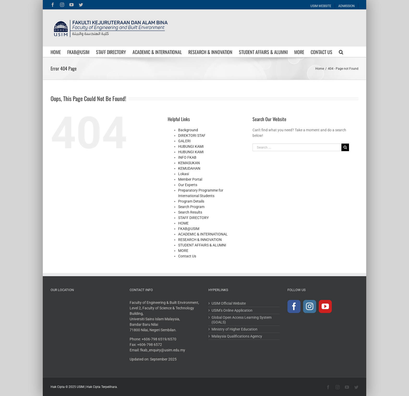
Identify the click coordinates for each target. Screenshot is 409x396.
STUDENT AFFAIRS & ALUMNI (202, 245)
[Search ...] (296, 147)
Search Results (190, 212)
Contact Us (187, 256)
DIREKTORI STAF (192, 135)
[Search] (341, 51)
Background (188, 130)
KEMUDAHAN (189, 168)
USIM (80, 387)
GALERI (184, 141)
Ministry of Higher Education (234, 329)
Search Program (191, 207)
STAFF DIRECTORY (193, 218)
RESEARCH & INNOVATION (200, 240)
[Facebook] (293, 306)
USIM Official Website (229, 303)
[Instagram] (309, 306)
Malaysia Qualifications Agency (237, 336)
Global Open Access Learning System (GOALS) (242, 319)
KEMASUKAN (189, 163)
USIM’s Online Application (232, 310)
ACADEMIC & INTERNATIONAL (203, 234)
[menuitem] (321, 5)
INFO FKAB (187, 157)
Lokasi (183, 174)
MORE (183, 251)
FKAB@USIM (188, 229)
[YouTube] (325, 306)
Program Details (191, 201)
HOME (183, 223)
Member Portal (190, 179)
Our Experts (187, 185)
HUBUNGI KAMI (191, 146)
